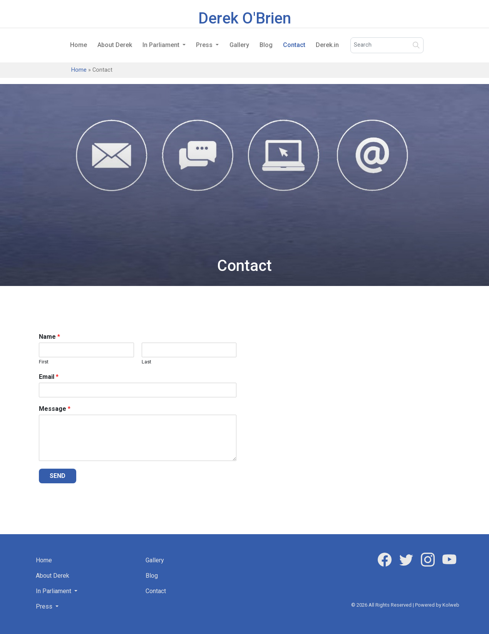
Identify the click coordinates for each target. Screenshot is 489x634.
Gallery (239, 45)
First (44, 362)
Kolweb (450, 605)
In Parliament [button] (161, 45)
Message (54, 408)
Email (49, 376)
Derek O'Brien (244, 18)
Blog (266, 45)
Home (78, 45)
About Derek (114, 45)
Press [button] (205, 45)
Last (146, 362)
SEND (57, 475)
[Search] (387, 45)
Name (49, 336)
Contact (294, 45)
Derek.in (327, 45)
